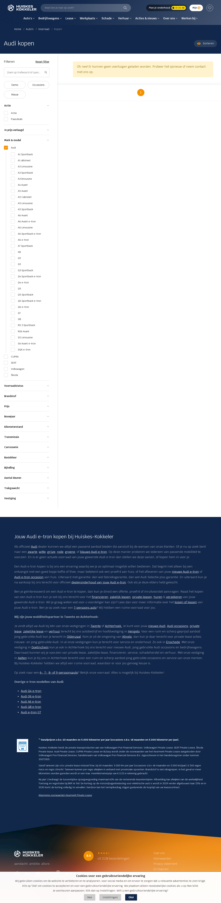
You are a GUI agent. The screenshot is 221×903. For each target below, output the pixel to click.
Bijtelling (9, 467)
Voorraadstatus (13, 385)
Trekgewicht (12, 488)
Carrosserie (11, 447)
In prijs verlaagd (14, 130)
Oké (131, 897)
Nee (89, 897)
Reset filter (42, 61)
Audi (34, 546)
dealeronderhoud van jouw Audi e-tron (98, 582)
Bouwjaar (9, 416)
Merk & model (12, 140)
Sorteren (205, 43)
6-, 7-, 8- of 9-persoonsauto (59, 672)
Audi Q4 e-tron (31, 691)
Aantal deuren (12, 477)
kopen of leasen (186, 602)
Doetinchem (40, 647)
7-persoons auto (85, 607)
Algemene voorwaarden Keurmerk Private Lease (65, 795)
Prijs (6, 406)
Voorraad (44, 29)
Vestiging (10, 498)
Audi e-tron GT (31, 712)
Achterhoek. (113, 626)
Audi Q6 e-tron (31, 696)
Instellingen (110, 897)
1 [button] (140, 92)
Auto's (30, 29)
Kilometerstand (13, 426)
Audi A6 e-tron (31, 702)
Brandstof (10, 396)
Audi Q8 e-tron (31, 707)
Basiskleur (10, 457)
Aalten (22, 658)
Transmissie (11, 437)
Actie (7, 105)
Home (18, 29)
